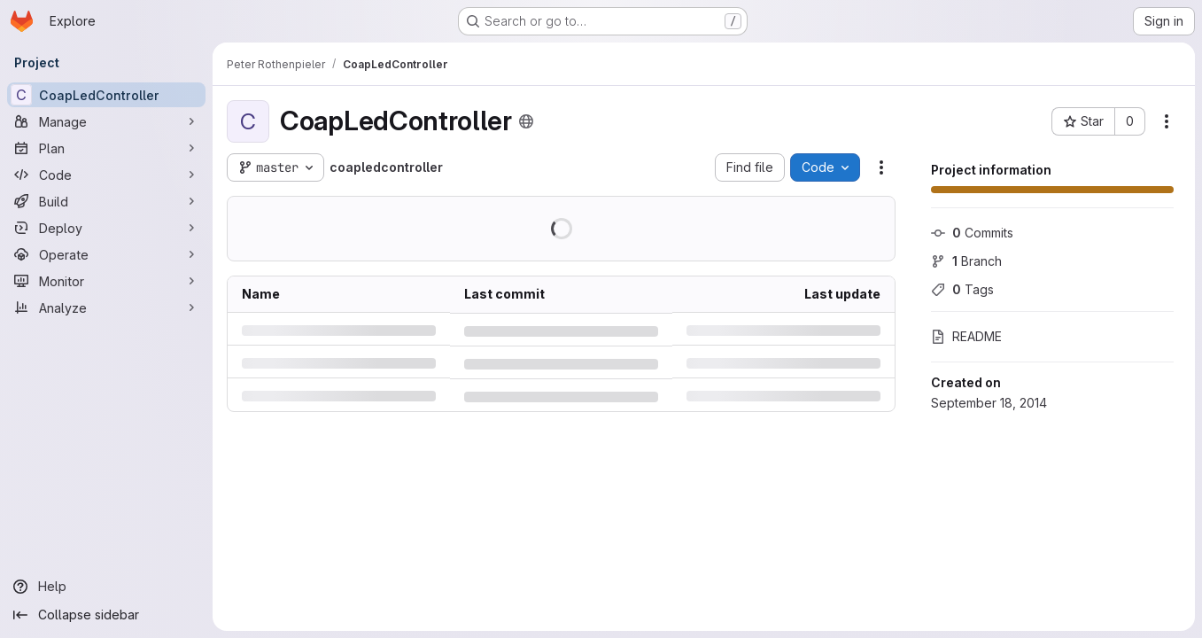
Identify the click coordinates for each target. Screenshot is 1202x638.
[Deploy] (106, 227)
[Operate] (106, 254)
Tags (962, 289)
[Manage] (106, 121)
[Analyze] (106, 307)
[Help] (106, 586)
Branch (966, 260)
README (966, 336)
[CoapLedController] (106, 94)
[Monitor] (106, 280)
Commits (972, 232)
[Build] (106, 201)
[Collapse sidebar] (106, 615)
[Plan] (106, 148)
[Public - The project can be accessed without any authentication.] (526, 121)
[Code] (106, 174)
